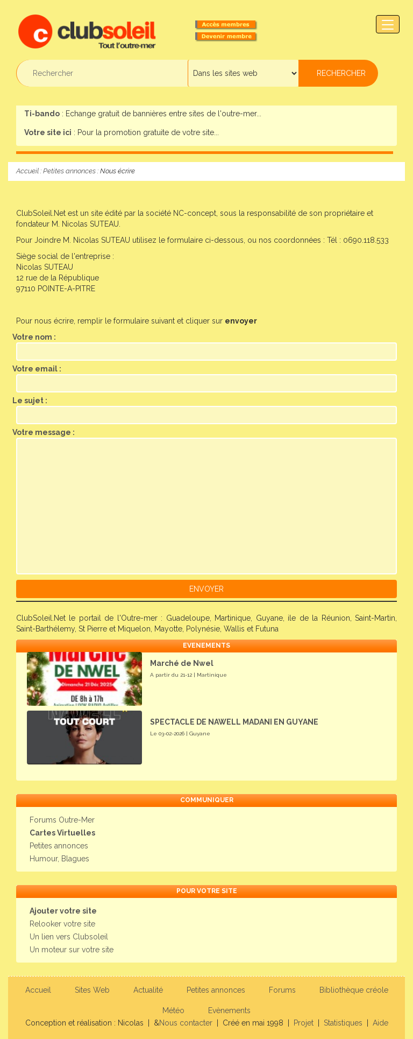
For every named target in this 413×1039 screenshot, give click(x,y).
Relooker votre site (62, 923)
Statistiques (343, 1023)
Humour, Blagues (59, 858)
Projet (304, 1023)
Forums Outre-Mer (62, 820)
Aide (380, 1023)
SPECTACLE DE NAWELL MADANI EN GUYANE (234, 722)
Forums (282, 990)
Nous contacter (185, 1023)
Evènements (229, 1010)
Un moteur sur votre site (71, 949)
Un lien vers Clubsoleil (69, 936)
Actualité (148, 990)
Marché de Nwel (181, 663)
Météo (173, 1010)
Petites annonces (69, 171)
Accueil (27, 171)
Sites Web (92, 990)
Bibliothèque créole (353, 990)
